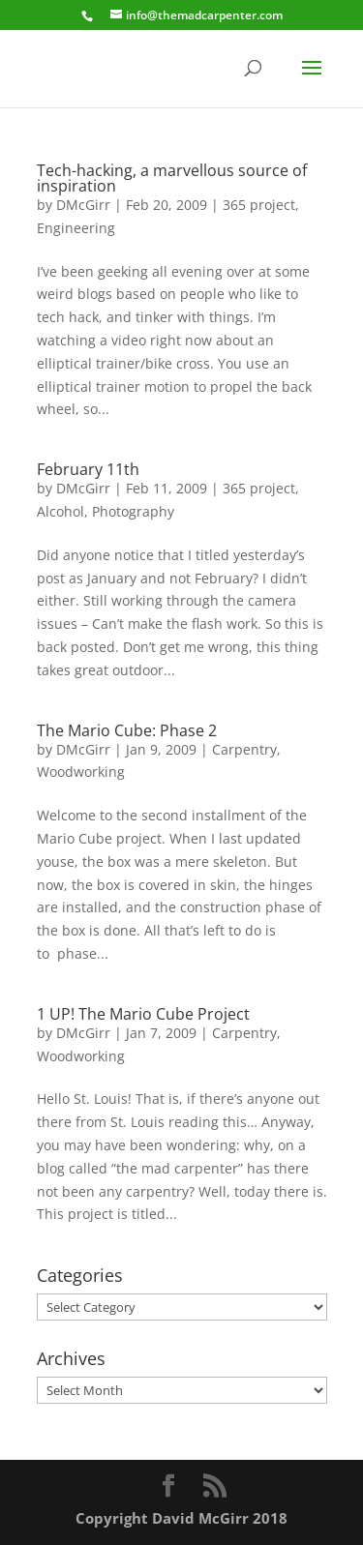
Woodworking (81, 771)
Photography (133, 511)
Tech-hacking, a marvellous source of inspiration (172, 178)
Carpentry (244, 749)
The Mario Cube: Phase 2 (127, 730)
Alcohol (60, 511)
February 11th (88, 469)
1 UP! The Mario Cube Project (143, 1014)
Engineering (76, 228)
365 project (259, 204)
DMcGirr (83, 204)
